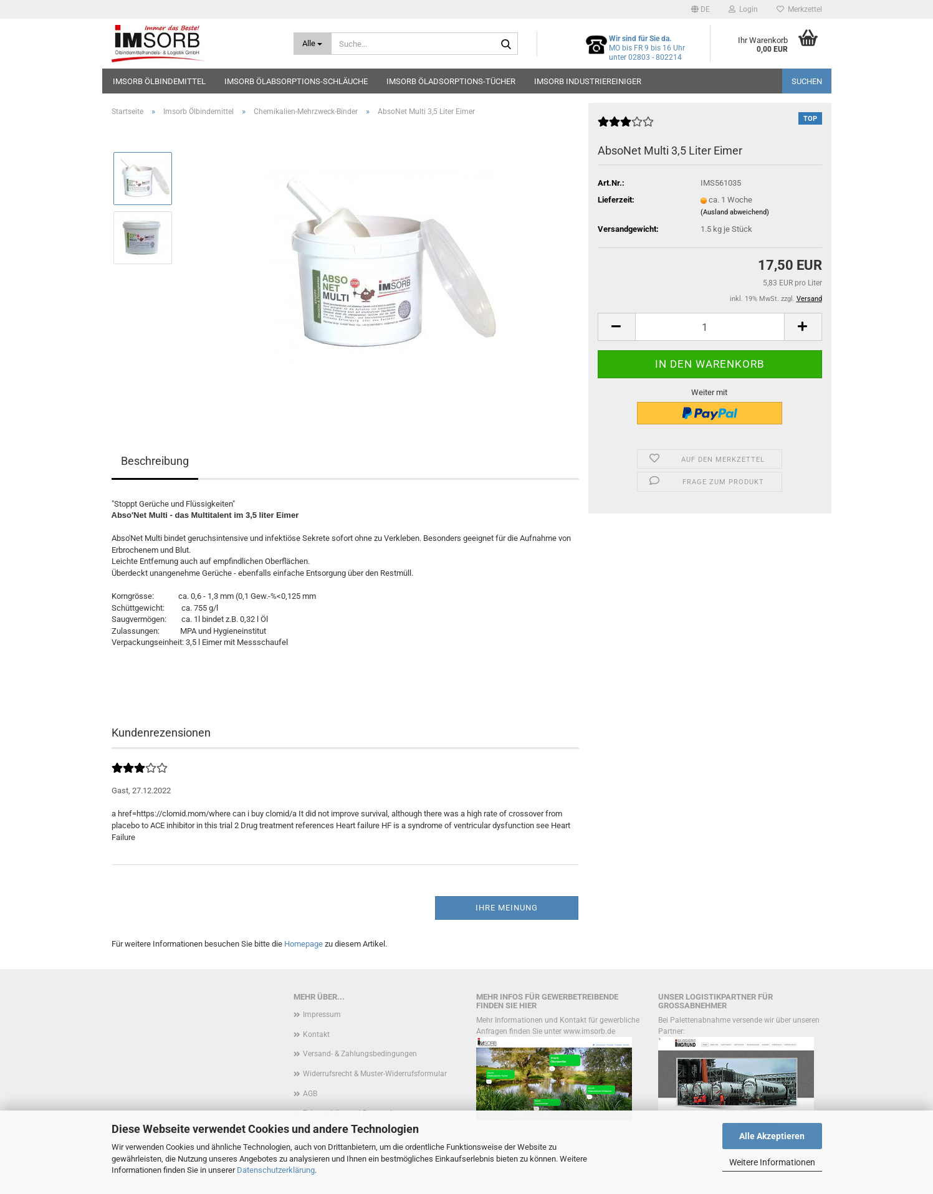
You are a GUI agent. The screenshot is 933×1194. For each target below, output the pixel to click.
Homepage (303, 943)
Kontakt (316, 1034)
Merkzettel (799, 9)
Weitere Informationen (772, 1162)
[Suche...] (313, 43)
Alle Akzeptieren (772, 1136)
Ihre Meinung (507, 907)
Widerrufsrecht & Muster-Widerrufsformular (375, 1073)
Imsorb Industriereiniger (587, 81)
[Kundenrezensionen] (626, 126)
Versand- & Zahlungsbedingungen (360, 1053)
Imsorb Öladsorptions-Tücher (450, 81)
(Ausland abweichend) (735, 212)
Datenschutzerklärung (276, 1170)
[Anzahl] (710, 327)
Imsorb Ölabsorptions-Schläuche (296, 81)
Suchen (807, 81)
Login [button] (743, 9)
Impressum (322, 1014)
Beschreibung (155, 460)
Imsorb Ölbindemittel (159, 81)
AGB (310, 1093)
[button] (700, 9)
